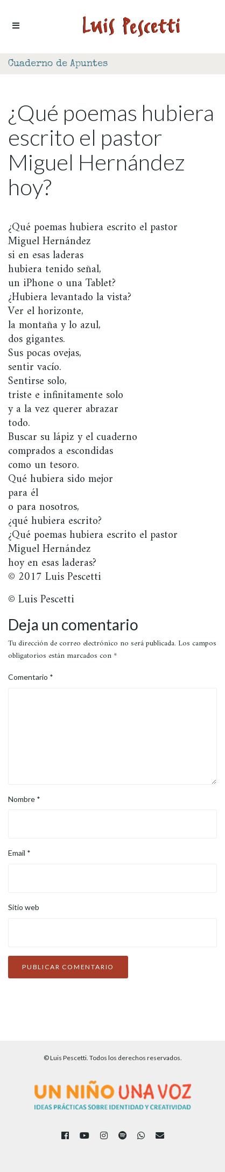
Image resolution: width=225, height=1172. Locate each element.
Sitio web (23, 907)
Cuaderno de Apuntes (58, 64)
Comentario (30, 676)
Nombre (24, 799)
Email (19, 852)
